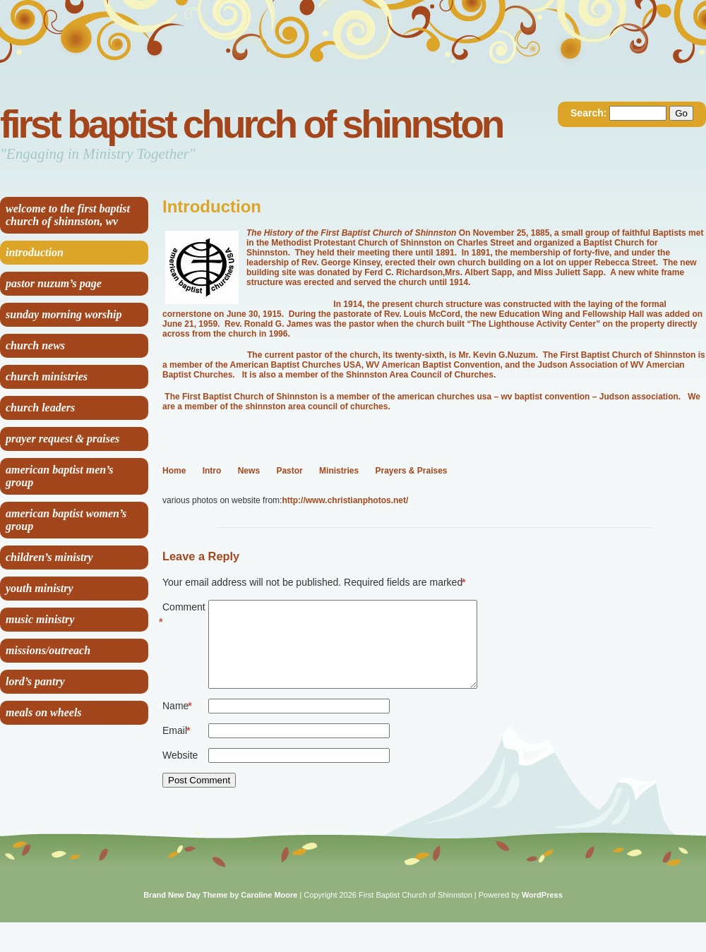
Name (177, 723)
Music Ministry (40, 619)
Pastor (289, 471)
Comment (183, 615)
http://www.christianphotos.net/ (345, 500)
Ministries (339, 471)
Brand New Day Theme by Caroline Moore (220, 912)
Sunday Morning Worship (64, 314)
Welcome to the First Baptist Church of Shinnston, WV (68, 215)
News (249, 471)
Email (176, 747)
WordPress (542, 912)
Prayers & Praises (411, 471)
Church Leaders (40, 408)
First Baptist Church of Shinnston (251, 124)
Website (180, 772)
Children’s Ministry (49, 557)
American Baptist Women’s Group (66, 519)
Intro (212, 471)
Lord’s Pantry (35, 681)
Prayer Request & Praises (62, 439)
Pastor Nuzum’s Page (54, 283)
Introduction (35, 252)
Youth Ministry (39, 588)
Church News (35, 345)
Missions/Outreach (48, 650)
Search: (588, 113)
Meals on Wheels (44, 712)
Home (174, 471)
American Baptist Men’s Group (60, 476)
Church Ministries (47, 376)
